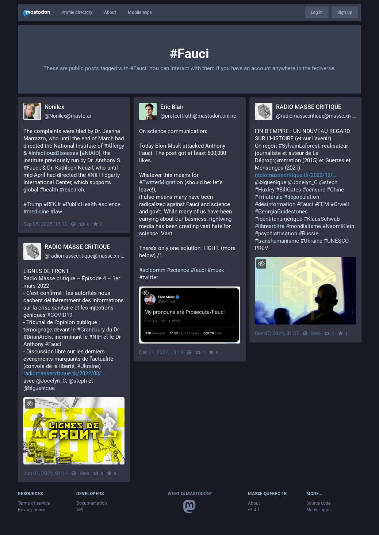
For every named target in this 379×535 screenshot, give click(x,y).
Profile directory (76, 12)
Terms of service (34, 503)
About (110, 12)
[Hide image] (145, 293)
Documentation (91, 503)
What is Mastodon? (190, 493)
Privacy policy (31, 509)
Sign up (344, 12)
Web (316, 333)
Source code (318, 503)
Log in (317, 12)
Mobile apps (140, 12)
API (79, 509)
